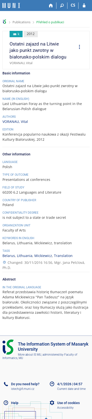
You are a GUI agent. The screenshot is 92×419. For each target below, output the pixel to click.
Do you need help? (25, 384)
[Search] (61, 5)
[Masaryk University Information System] (11, 5)
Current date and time (71, 389)
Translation (63, 255)
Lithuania (24, 255)
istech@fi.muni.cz (22, 389)
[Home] (50, 5)
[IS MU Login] (84, 5)
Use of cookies (68, 403)
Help (14, 403)
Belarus (8, 255)
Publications (21, 22)
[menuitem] (77, 47)
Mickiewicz (43, 255)
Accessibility (65, 407)
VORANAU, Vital (15, 121)
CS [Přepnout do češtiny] (73, 5)
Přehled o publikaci (50, 22)
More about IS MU (29, 354)
